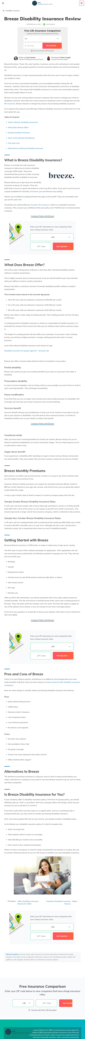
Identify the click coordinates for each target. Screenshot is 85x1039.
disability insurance (30, 191)
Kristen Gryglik (65, 57)
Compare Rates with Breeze (42, 216)
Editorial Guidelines (12, 954)
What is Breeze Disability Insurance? (23, 122)
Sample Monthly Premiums (19, 133)
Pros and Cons (14, 143)
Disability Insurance (13, 11)
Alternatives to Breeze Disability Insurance (25, 148)
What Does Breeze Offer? (18, 127)
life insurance (9, 103)
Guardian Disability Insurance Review (58, 902)
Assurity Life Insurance (40, 205)
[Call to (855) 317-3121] (81, 3)
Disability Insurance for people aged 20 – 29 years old (26, 351)
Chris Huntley (31, 57)
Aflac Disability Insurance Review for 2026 (28, 902)
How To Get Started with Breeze (21, 138)
